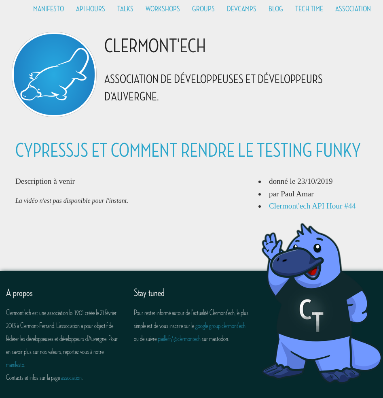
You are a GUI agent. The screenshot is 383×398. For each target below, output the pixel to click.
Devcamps (241, 9)
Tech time (309, 9)
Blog (276, 9)
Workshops (163, 9)
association (71, 377)
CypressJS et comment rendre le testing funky (188, 150)
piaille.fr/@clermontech (179, 338)
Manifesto (48, 9)
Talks (125, 9)
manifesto (15, 364)
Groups (203, 9)
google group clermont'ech (220, 325)
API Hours (90, 9)
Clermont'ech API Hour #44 (312, 206)
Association (353, 9)
